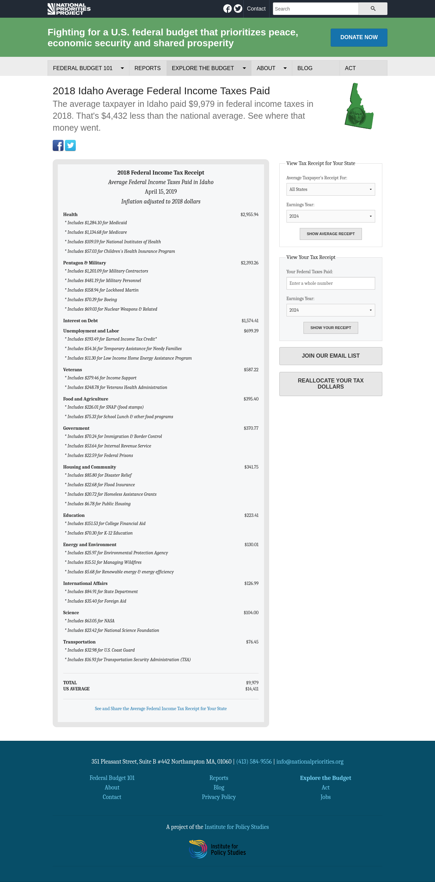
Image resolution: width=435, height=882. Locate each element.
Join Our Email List (331, 356)
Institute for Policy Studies (237, 826)
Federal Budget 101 (82, 68)
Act (350, 68)
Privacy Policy (219, 797)
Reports (148, 68)
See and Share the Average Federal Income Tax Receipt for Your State (161, 709)
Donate (359, 37)
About (266, 68)
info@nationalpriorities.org (310, 761)
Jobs (325, 797)
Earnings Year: (330, 212)
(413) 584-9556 (254, 761)
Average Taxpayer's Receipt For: (330, 185)
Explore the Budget (203, 68)
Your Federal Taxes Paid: (330, 279)
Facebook (58, 145)
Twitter (70, 145)
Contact (256, 9)
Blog (304, 68)
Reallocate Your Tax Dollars (331, 384)
